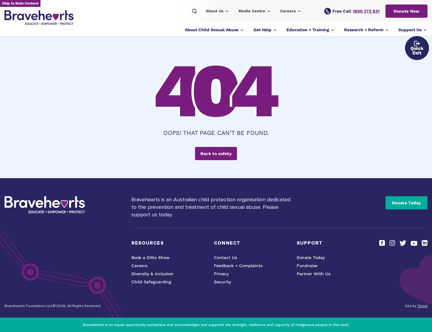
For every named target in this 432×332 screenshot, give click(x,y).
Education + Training (307, 29)
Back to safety (216, 153)
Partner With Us (313, 273)
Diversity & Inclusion (152, 273)
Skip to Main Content (20, 3)
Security (222, 281)
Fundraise (307, 265)
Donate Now (407, 11)
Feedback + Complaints (238, 265)
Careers (288, 11)
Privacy (221, 273)
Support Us (410, 29)
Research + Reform (363, 29)
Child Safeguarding (151, 281)
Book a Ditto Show (150, 257)
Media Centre (251, 11)
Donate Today (406, 202)
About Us (215, 11)
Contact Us (225, 257)
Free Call (352, 11)
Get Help (263, 29)
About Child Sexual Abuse (211, 29)
